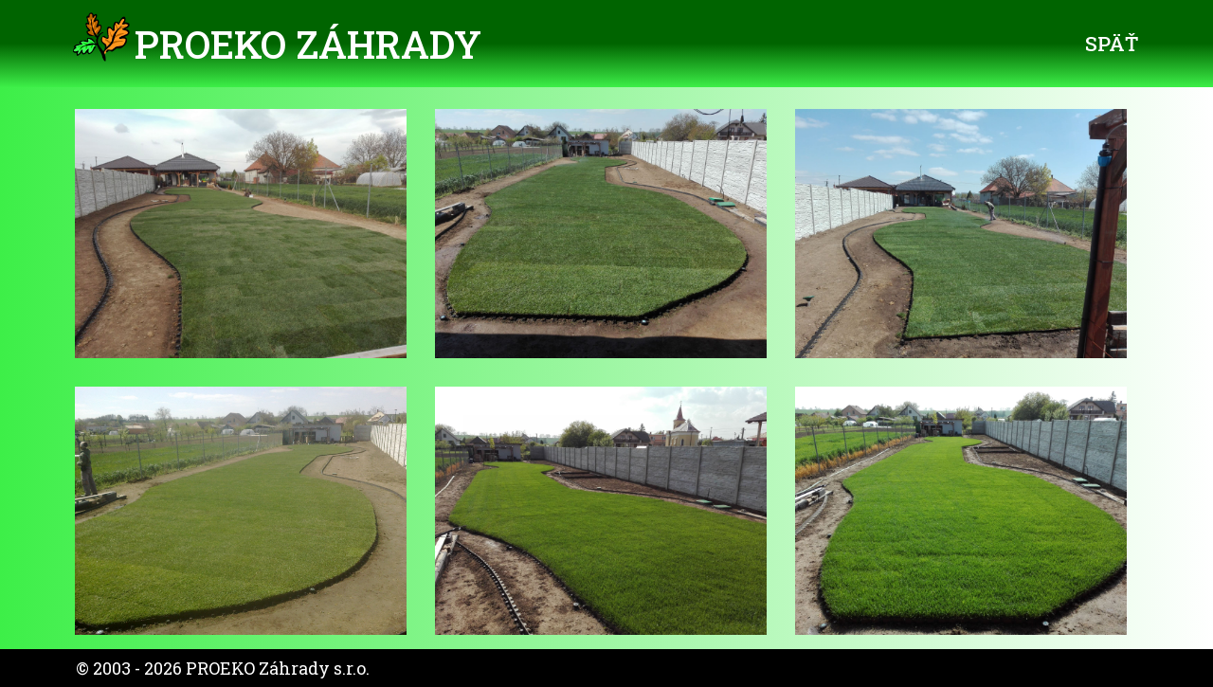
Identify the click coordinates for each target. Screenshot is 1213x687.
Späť (1111, 43)
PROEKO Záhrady (308, 44)
